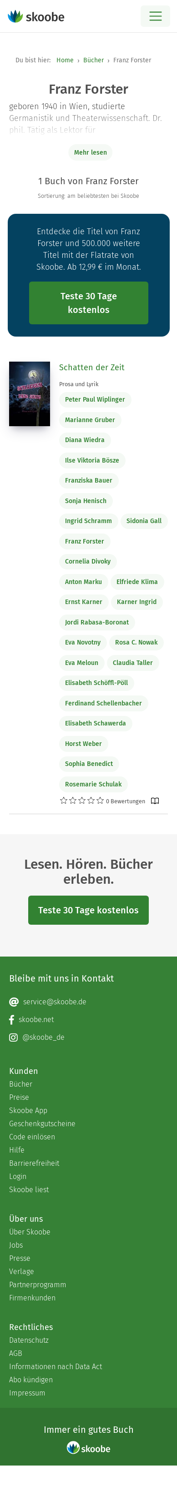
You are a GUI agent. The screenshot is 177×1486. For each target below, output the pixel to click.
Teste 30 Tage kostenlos (89, 303)
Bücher (93, 60)
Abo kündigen (31, 1379)
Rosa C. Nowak (136, 642)
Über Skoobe (30, 1232)
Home (65, 60)
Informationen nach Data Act (55, 1366)
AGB (15, 1353)
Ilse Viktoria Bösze (92, 460)
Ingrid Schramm (88, 521)
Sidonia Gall (144, 521)
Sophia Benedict (89, 764)
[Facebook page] (88, 1019)
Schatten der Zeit (92, 368)
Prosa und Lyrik (78, 384)
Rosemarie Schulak (93, 784)
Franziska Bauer (88, 480)
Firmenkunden (32, 1298)
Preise (19, 1097)
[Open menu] (155, 16)
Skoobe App (28, 1110)
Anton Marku (83, 582)
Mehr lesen (90, 152)
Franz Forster (84, 541)
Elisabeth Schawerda (95, 723)
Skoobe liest (29, 1189)
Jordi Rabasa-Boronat (97, 622)
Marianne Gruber (90, 420)
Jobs (16, 1245)
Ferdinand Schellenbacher (103, 703)
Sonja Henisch (85, 501)
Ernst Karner (83, 602)
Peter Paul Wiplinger (95, 399)
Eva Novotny (83, 642)
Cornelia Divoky (88, 561)
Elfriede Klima (137, 582)
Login (17, 1176)
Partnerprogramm (37, 1284)
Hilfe (17, 1150)
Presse (19, 1258)
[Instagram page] (88, 1037)
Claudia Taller (133, 663)
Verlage (21, 1271)
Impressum (27, 1393)
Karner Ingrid (137, 602)
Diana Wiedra (85, 440)
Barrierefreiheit (34, 1163)
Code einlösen (32, 1137)
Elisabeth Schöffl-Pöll (96, 683)
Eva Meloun (81, 663)
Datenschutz (29, 1340)
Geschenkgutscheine (42, 1123)
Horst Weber (83, 744)
